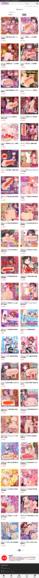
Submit (24, 14)
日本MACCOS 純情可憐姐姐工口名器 (29, 515)
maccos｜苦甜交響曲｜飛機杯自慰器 (9, 170)
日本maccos (35, 6)
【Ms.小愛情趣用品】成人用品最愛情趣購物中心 (11, 0)
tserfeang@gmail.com (5, 568)
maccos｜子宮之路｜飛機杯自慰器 (28, 143)
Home (25, 6)
